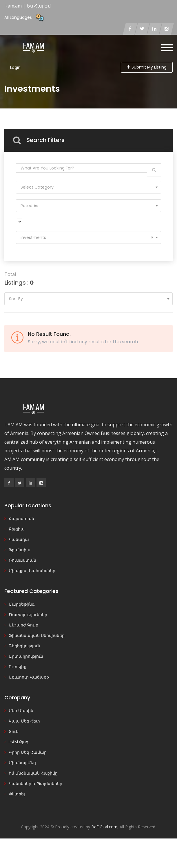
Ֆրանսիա (19, 550)
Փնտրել (17, 794)
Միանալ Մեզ (22, 763)
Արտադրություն (26, 656)
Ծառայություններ (28, 615)
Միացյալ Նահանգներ (32, 571)
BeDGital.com (104, 827)
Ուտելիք (17, 667)
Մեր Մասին (21, 711)
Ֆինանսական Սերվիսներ (37, 635)
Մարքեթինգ (21, 604)
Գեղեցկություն (24, 646)
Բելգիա (17, 529)
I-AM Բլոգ (18, 742)
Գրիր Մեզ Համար (28, 752)
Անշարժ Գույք (23, 625)
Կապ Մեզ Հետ (24, 721)
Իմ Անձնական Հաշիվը (33, 773)
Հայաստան (21, 518)
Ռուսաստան (22, 560)
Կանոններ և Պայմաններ (35, 783)
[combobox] (88, 187)
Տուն (14, 731)
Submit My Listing (147, 67)
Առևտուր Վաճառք (29, 677)
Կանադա (19, 539)
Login (15, 67)
